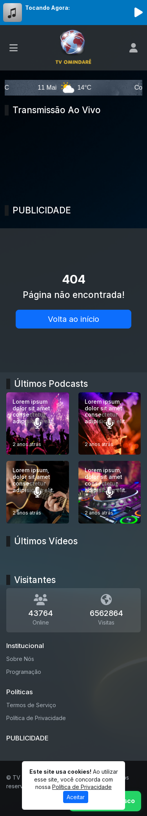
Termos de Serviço (31, 705)
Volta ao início (73, 319)
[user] (133, 48)
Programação (23, 671)
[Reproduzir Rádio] (138, 12)
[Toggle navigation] (13, 48)
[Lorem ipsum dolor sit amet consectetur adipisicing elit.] (37, 423)
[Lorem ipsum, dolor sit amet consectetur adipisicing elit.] (109, 423)
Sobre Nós (20, 658)
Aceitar (76, 797)
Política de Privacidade (36, 718)
